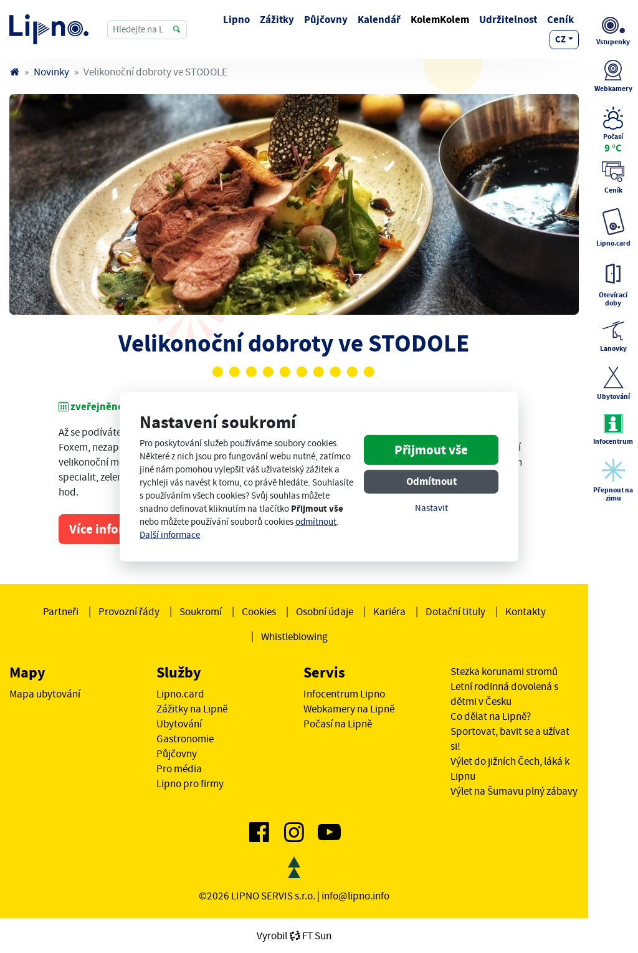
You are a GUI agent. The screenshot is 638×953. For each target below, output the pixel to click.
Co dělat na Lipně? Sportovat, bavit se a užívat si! (509, 731)
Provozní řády (129, 611)
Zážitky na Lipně (191, 709)
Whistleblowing (294, 636)
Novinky (51, 72)
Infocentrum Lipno (344, 694)
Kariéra (389, 611)
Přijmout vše (431, 450)
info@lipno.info (355, 896)
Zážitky (277, 19)
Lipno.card (180, 694)
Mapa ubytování (44, 694)
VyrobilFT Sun (294, 935)
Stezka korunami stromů (504, 671)
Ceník (560, 19)
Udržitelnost (508, 19)
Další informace (170, 535)
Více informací (110, 529)
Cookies (259, 611)
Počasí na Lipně (337, 723)
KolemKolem (440, 19)
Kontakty (525, 611)
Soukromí (200, 611)
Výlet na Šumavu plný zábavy (514, 791)
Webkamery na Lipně (348, 709)
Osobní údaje (324, 611)
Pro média (179, 768)
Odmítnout (431, 481)
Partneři (61, 611)
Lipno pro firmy (190, 783)
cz (560, 39)
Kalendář (379, 19)
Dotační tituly (455, 611)
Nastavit (431, 508)
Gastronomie (185, 738)
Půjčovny (326, 19)
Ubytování (179, 723)
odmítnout (315, 522)
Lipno (236, 19)
